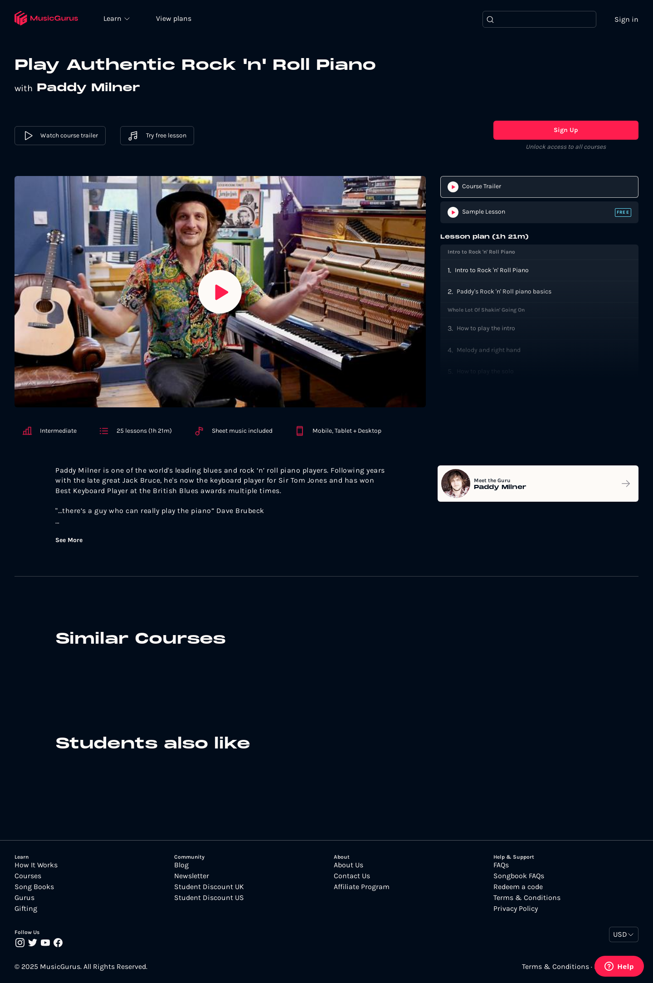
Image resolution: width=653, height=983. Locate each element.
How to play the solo (485, 371)
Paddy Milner (90, 88)
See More (69, 541)
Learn (114, 18)
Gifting (26, 909)
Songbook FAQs (518, 876)
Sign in (626, 19)
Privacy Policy (515, 909)
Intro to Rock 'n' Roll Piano (492, 270)
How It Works (36, 865)
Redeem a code (518, 887)
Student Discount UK (209, 887)
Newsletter (191, 876)
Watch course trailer (60, 136)
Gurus (24, 898)
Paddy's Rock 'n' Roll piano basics (504, 291)
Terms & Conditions (526, 898)
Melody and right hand (489, 350)
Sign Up (566, 130)
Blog (181, 865)
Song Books (34, 887)
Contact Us (352, 876)
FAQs (501, 865)
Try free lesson (157, 136)
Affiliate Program (362, 887)
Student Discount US (209, 898)
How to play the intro (486, 329)
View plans (174, 19)
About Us (348, 865)
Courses (28, 876)
